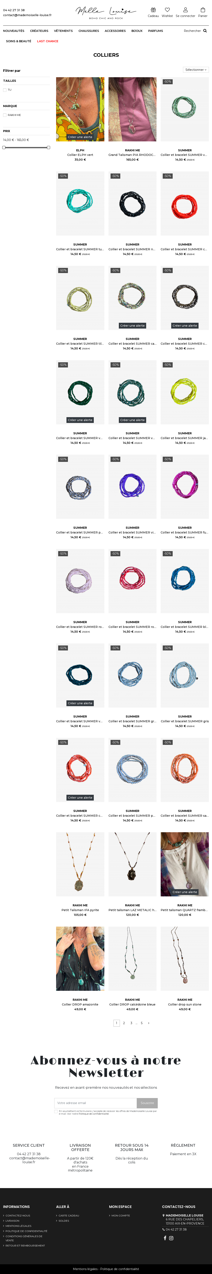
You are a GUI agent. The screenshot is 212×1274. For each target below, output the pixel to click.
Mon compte (121, 1215)
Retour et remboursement (25, 1245)
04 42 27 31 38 (176, 1229)
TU (9, 89)
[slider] (3, 147)
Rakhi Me (14, 115)
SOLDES (64, 1220)
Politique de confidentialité (94, 1113)
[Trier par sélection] (196, 70)
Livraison (12, 1220)
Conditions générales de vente (24, 1238)
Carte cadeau (69, 1215)
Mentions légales (18, 1225)
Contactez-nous (18, 1215)
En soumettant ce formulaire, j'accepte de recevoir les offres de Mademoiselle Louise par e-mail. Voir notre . (108, 1112)
